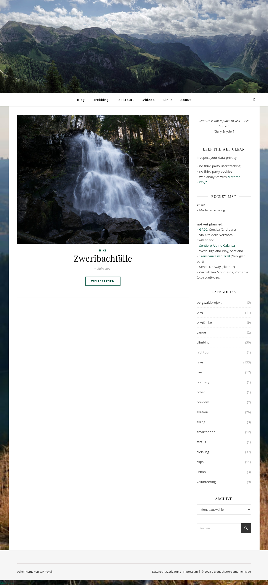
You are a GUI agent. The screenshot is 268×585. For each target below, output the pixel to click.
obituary (203, 382)
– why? (202, 182)
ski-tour (202, 412)
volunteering (206, 482)
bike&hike (204, 322)
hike (103, 250)
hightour (203, 352)
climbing (203, 342)
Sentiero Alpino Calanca (217, 245)
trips (200, 462)
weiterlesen (103, 281)
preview (203, 402)
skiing (201, 422)
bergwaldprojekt (209, 302)
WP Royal (46, 572)
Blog (81, 99)
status (201, 442)
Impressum (190, 572)
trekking (203, 452)
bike (200, 312)
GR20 (203, 229)
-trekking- (101, 99)
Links (168, 99)
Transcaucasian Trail (214, 256)
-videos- (149, 99)
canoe (201, 332)
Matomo (234, 177)
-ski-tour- (125, 99)
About (185, 99)
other (201, 392)
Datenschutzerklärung (166, 572)
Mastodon (7, 582)
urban (201, 472)
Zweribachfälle (103, 258)
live (199, 372)
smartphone (206, 432)
